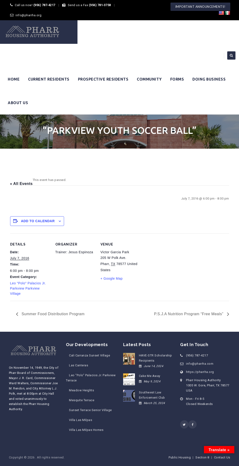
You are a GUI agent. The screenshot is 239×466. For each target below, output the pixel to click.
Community (149, 79)
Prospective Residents (103, 79)
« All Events (21, 184)
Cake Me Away (149, 376)
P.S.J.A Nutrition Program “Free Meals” (189, 314)
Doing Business (209, 79)
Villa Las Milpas (80, 420)
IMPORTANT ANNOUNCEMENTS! (200, 6)
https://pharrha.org (200, 372)
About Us (18, 103)
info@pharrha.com (199, 363)
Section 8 (202, 457)
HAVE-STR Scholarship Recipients (155, 358)
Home (14, 79)
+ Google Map (112, 278)
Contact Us (222, 457)
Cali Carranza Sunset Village (89, 355)
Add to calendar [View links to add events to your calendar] (38, 221)
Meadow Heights (81, 390)
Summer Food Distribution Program (52, 314)
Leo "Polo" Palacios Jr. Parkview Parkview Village (28, 288)
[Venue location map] (170, 266)
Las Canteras (78, 365)
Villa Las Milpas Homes (86, 430)
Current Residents (48, 79)
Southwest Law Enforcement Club (152, 395)
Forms (177, 79)
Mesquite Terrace (81, 400)
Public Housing (180, 457)
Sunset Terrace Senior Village (90, 410)
